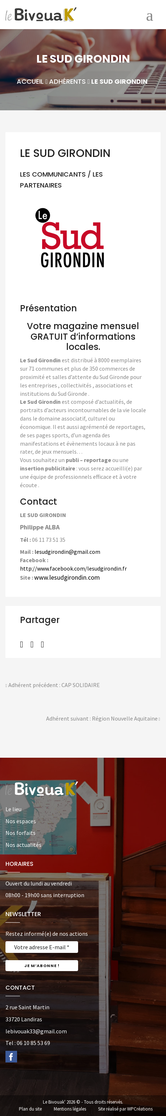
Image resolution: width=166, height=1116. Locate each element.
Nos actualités (23, 844)
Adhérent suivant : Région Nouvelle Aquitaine (103, 719)
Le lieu (13, 809)
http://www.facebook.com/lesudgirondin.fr (73, 568)
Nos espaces (20, 821)
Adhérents (67, 81)
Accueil (30, 81)
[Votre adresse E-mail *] (41, 947)
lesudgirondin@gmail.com (67, 551)
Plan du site (30, 1109)
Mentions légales (70, 1109)
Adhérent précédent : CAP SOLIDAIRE (52, 685)
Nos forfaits (20, 832)
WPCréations (140, 1109)
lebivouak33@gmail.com (36, 1031)
